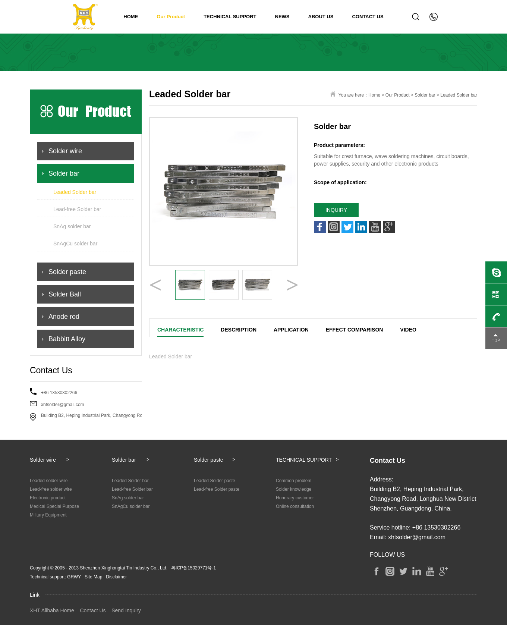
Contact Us (93, 610)
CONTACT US (367, 16)
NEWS (282, 16)
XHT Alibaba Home (52, 610)
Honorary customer (295, 497)
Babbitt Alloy (66, 339)
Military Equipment (48, 515)
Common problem (293, 480)
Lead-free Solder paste (216, 489)
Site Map (93, 577)
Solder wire (65, 151)
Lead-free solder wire (51, 489)
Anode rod (63, 316)
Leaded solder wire (48, 480)
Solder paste (67, 272)
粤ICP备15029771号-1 (193, 568)
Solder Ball (64, 294)
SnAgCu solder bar (75, 243)
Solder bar (63, 173)
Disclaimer (116, 577)
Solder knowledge (293, 489)
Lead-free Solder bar (77, 209)
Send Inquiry (126, 610)
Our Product (171, 16)
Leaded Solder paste (214, 480)
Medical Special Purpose (54, 506)
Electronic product (48, 497)
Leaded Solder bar (74, 192)
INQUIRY (336, 210)
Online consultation (295, 506)
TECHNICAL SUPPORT (230, 16)
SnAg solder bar (72, 226)
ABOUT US (321, 16)
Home (374, 95)
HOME (130, 16)
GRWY (74, 577)
